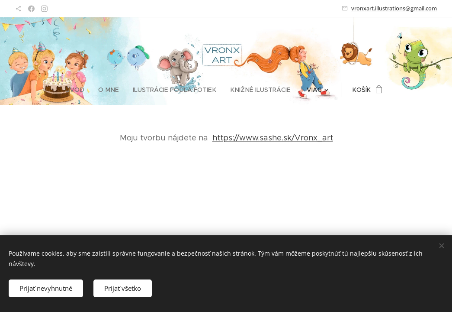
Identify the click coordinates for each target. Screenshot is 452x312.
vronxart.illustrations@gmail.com (394, 8)
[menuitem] (80, 90)
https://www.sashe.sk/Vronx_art (272, 138)
